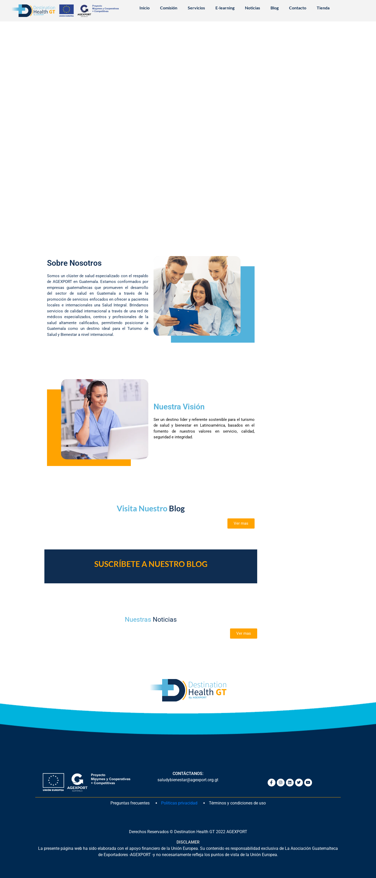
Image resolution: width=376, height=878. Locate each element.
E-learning (224, 7)
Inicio (144, 7)
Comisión (168, 7)
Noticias (252, 7)
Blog (275, 7)
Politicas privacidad (179, 803)
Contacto (297, 7)
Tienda (323, 7)
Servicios (196, 7)
